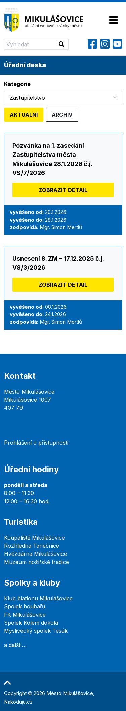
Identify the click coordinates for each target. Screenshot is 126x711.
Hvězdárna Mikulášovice (35, 553)
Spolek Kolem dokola (31, 622)
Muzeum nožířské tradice (36, 562)
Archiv (62, 114)
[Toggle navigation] (113, 20)
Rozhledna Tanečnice (31, 545)
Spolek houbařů (24, 606)
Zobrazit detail (63, 190)
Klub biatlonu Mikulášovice (38, 598)
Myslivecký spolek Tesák (36, 630)
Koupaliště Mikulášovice (34, 537)
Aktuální (24, 114)
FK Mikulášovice (25, 614)
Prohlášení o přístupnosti (36, 442)
